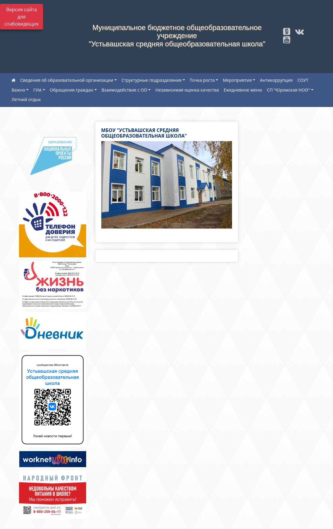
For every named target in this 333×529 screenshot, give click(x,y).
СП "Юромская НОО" (288, 90)
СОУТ (302, 80)
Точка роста (202, 80)
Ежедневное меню (243, 90)
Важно (18, 90)
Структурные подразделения (151, 80)
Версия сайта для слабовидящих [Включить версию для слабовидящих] (21, 16)
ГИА (37, 90)
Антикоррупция (276, 80)
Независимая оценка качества (187, 90)
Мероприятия (237, 80)
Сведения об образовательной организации (66, 80)
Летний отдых (26, 99)
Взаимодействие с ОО (124, 90)
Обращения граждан (71, 90)
